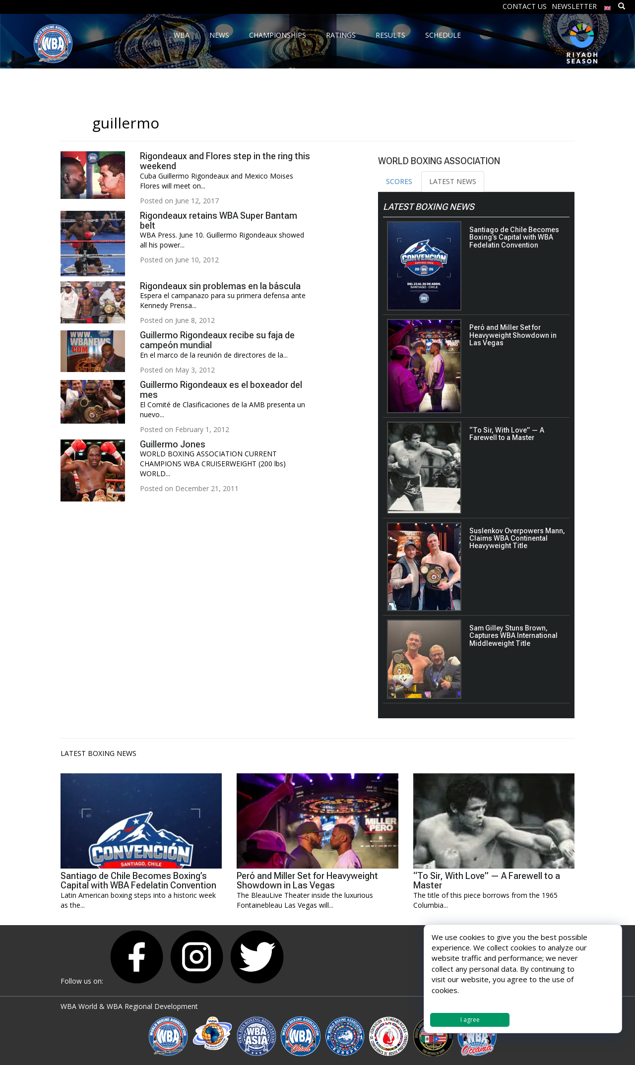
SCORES (399, 181)
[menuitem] (607, 5)
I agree (470, 1019)
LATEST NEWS (452, 181)
